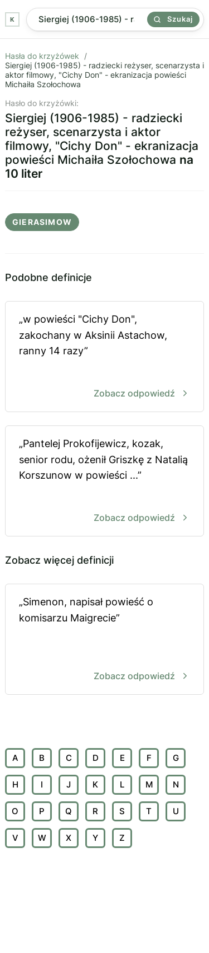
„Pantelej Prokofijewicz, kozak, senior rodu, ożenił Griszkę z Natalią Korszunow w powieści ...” (104, 482)
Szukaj (173, 18)
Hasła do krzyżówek (42, 56)
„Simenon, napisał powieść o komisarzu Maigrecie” (104, 640)
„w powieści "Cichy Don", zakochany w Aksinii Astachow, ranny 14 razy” (104, 357)
